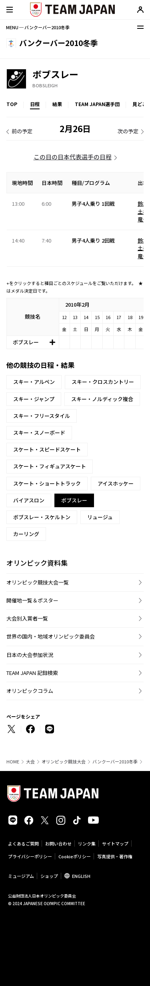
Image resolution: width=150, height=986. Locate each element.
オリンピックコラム (29, 691)
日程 (35, 103)
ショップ (49, 876)
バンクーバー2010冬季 (115, 762)
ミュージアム (21, 876)
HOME (12, 762)
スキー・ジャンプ (33, 399)
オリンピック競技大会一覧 (37, 582)
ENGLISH (81, 876)
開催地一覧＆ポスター (32, 600)
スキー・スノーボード (39, 432)
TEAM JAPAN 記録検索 (32, 673)
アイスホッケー (116, 483)
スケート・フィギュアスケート (49, 466)
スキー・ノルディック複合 (102, 399)
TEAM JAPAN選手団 (97, 103)
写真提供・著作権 (114, 856)
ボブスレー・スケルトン (41, 517)
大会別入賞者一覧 (27, 618)
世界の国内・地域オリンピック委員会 (50, 636)
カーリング (26, 534)
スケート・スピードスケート (47, 449)
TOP (11, 103)
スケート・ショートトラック (47, 483)
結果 (57, 103)
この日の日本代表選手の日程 (73, 157)
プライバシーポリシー (30, 856)
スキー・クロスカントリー (103, 382)
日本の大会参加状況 (29, 655)
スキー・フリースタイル (41, 416)
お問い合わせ (58, 843)
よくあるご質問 (23, 843)
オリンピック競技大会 (64, 762)
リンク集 (87, 843)
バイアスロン (28, 500)
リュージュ (100, 517)
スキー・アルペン (34, 382)
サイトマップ (115, 843)
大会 (30, 762)
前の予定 (22, 131)
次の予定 (128, 131)
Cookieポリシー (74, 856)
